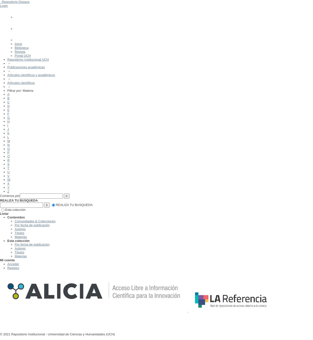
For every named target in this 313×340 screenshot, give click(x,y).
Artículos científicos (21, 83)
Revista (20, 52)
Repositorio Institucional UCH (28, 59)
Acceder (13, 264)
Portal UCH (23, 55)
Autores (20, 229)
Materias (21, 237)
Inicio (18, 44)
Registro (13, 268)
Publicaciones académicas (26, 67)
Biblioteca (21, 48)
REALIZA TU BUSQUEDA (72, 205)
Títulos (19, 233)
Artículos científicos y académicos (31, 75)
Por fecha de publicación (32, 225)
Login (4, 6)
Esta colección (13, 210)
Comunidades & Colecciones (35, 221)
